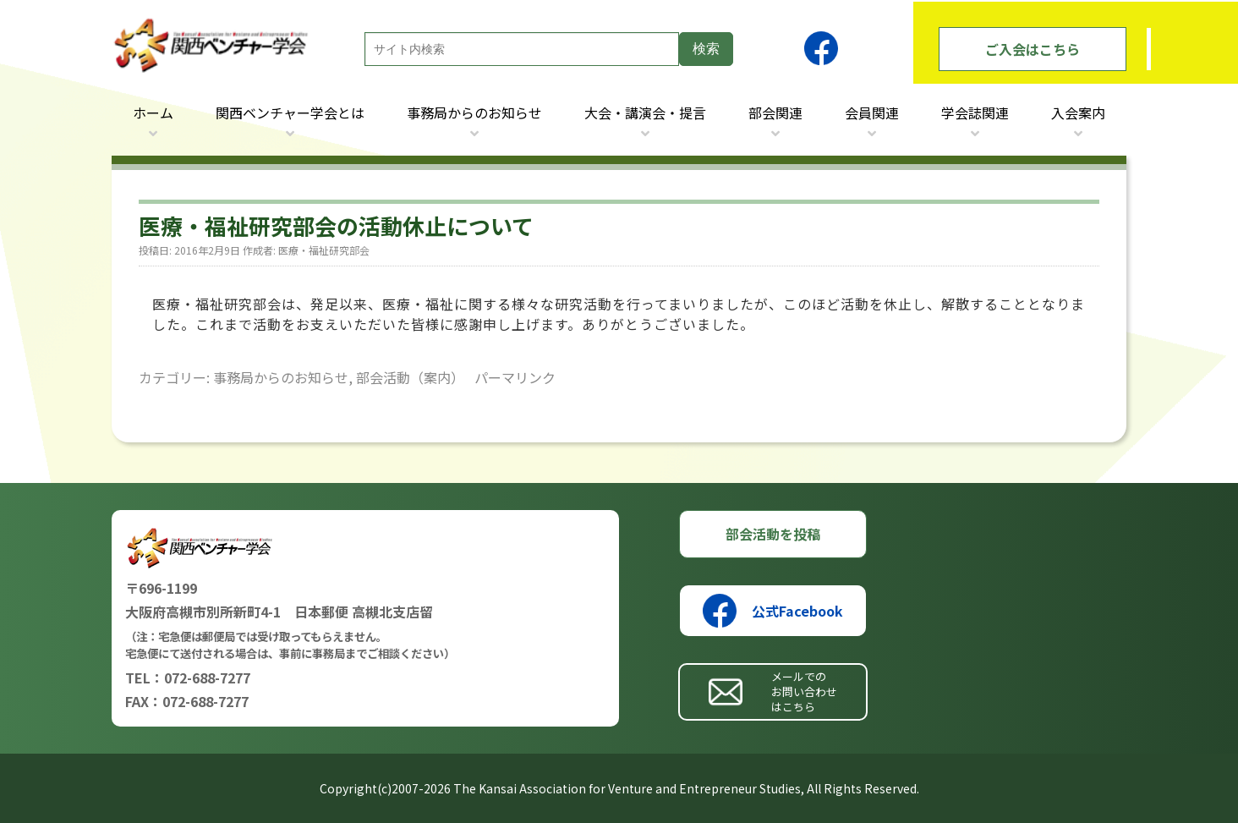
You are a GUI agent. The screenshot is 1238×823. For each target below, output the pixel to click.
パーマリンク (515, 377)
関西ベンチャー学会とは (290, 112)
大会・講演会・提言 (645, 112)
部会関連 (775, 112)
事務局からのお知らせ (474, 112)
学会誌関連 (975, 112)
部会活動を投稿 (773, 534)
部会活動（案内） (410, 377)
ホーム (153, 112)
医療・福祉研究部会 (324, 250)
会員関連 (872, 112)
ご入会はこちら (1032, 49)
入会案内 (1078, 112)
